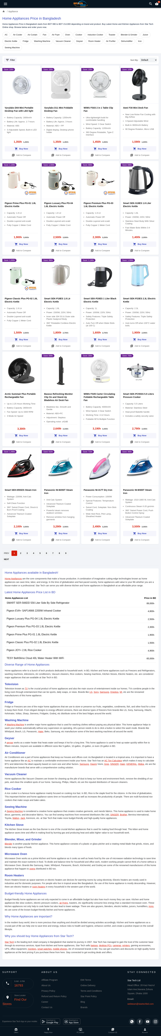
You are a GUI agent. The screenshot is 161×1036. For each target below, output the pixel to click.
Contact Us (47, 1007)
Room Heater (94, 41)
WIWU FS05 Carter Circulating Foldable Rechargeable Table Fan (99, 397)
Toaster (112, 35)
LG (90, 692)
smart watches (44, 949)
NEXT (6, 559)
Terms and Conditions (91, 991)
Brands (83, 1007)
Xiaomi (93, 764)
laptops (94, 945)
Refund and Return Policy (54, 996)
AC (6, 35)
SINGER (114, 764)
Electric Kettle (11, 41)
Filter (10, 60)
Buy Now (21, 148)
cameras (117, 945)
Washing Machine (42, 41)
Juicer (145, 35)
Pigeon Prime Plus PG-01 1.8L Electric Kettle (32, 634)
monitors (32, 949)
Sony (96, 692)
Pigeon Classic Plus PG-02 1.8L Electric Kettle (32, 642)
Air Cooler (17, 35)
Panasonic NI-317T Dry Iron (98, 490)
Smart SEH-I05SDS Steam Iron (20, 490)
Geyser (79, 41)
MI (121, 692)
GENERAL (131, 764)
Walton (15, 818)
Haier (40, 731)
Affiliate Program (50, 980)
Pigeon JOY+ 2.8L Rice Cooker (24, 650)
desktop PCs (105, 945)
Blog (82, 1002)
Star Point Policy (88, 996)
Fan (44, 35)
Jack (22, 818)
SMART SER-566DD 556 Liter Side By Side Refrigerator (38, 602)
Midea (141, 764)
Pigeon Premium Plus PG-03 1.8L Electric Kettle (33, 626)
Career (45, 1002)
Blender (8, 844)
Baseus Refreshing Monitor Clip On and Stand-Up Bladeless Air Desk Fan (58, 397)
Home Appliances (13, 578)
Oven (67, 35)
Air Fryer (56, 35)
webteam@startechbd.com (141, 1004)
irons (151, 906)
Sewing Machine (12, 47)
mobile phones (60, 949)
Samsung (104, 692)
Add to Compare (21, 155)
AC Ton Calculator (113, 760)
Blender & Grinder (129, 35)
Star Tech (9, 942)
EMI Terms (85, 980)
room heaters (38, 886)
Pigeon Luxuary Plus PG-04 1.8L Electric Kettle (33, 618)
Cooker (79, 35)
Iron (140, 41)
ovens (32, 868)
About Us (46, 985)
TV (26, 688)
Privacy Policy (48, 991)
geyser (10, 742)
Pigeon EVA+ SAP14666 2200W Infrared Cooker (34, 610)
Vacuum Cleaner (63, 41)
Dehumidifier (127, 41)
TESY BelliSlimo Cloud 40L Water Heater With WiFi (35, 658)
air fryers (63, 903)
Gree (106, 764)
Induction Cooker (95, 35)
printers (126, 945)
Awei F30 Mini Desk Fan (135, 108)
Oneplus (114, 692)
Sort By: (134, 60)
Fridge (25, 41)
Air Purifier (111, 41)
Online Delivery (87, 985)
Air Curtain (32, 35)
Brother (123, 814)
